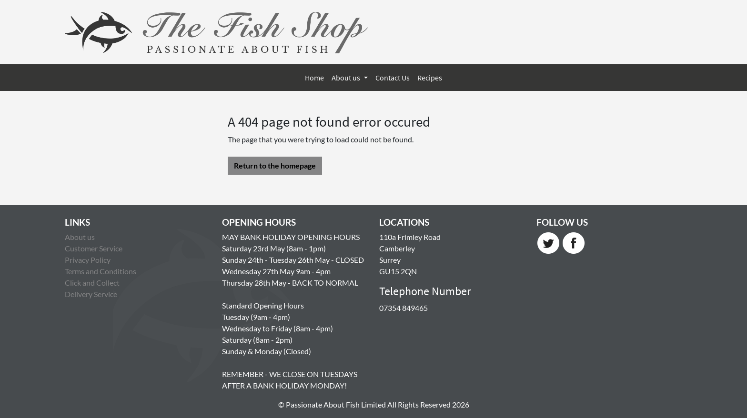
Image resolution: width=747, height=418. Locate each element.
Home (314, 77)
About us (347, 77)
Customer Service (93, 248)
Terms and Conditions (100, 271)
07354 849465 (403, 307)
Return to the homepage (275, 165)
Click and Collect (92, 282)
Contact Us (392, 77)
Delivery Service (91, 294)
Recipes (429, 77)
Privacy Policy (88, 259)
